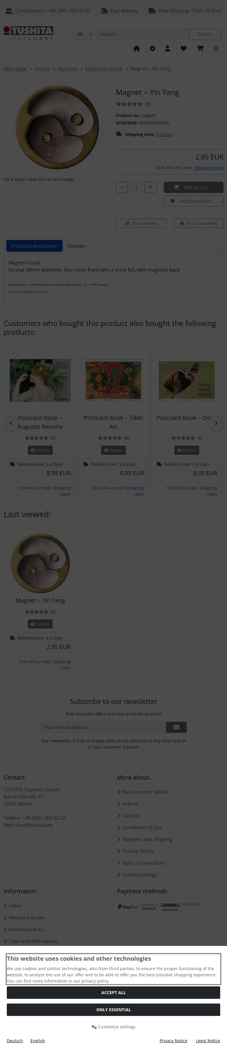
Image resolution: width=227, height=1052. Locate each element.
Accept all (113, 992)
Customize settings (114, 1027)
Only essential (113, 1009)
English (37, 1040)
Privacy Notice (173, 1040)
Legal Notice (208, 1040)
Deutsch (15, 1040)
